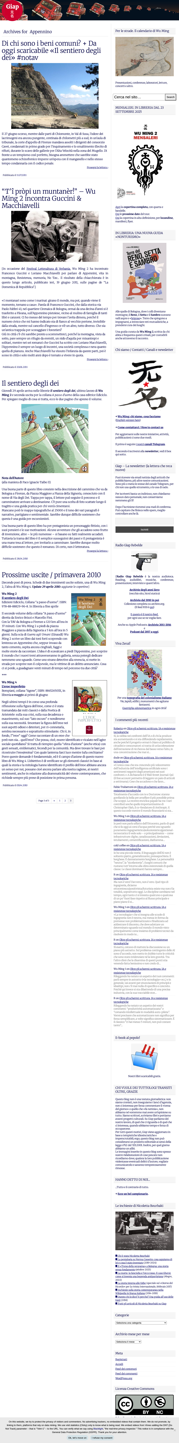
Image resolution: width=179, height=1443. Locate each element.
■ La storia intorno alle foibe (130, 1283)
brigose (135, 318)
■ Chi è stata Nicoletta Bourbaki (132, 1255)
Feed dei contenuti (126, 1368)
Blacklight (98, 1428)
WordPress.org (123, 1378)
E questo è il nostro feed (144, 614)
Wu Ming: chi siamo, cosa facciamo (139, 416)
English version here (128, 420)
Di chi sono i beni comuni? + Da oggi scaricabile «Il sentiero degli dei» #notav (51, 50)
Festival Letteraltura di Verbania (48, 268)
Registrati (121, 1359)
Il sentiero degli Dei (15, 598)
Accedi (119, 1364)
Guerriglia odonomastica (136, 708)
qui (151, 607)
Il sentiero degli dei (30, 383)
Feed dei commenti (126, 1373)
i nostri (150, 444)
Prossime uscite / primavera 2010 (51, 575)
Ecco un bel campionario (133, 1193)
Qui (117, 214)
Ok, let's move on (77, 1438)
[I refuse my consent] (174, 1430)
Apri (117, 207)
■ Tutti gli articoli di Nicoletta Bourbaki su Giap (140, 1303)
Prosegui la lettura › (97, 167)
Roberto (118, 728)
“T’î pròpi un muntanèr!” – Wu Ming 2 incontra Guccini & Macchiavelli (49, 198)
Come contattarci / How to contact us (140, 427)
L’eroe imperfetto (13, 686)
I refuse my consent (102, 1438)
